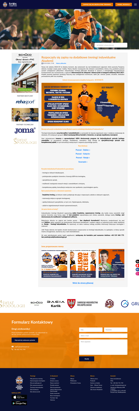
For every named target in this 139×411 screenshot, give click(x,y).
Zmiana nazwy (54, 381)
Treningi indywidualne (36, 387)
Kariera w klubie (95, 383)
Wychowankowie (55, 387)
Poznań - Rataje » (83, 158)
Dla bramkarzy (34, 389)
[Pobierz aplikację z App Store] (19, 397)
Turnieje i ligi (54, 398)
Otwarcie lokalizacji (96, 387)
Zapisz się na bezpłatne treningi (97, 4)
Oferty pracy (94, 378)
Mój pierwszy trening (36, 378)
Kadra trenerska (55, 393)
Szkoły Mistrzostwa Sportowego (56, 390)
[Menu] (135, 4)
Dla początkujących (36, 383)
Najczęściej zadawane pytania (25, 340)
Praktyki (92, 381)
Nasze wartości (54, 383)
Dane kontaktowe (115, 378)
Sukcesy (52, 400)
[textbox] (110, 45)
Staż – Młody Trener (96, 385)
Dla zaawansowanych (36, 385)
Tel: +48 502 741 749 (116, 383)
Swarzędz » (82, 162)
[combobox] (110, 45)
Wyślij (87, 359)
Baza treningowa (55, 395)
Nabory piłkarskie (61, 63)
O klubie (52, 378)
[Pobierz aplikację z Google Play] (19, 403)
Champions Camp (75, 383)
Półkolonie (73, 381)
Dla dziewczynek (35, 392)
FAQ (111, 381)
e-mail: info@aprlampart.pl (118, 385)
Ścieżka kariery (54, 385)
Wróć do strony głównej (82, 283)
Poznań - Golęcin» (83, 154)
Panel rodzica (123, 4)
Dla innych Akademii (96, 389)
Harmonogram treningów (37, 381)
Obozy (72, 378)
